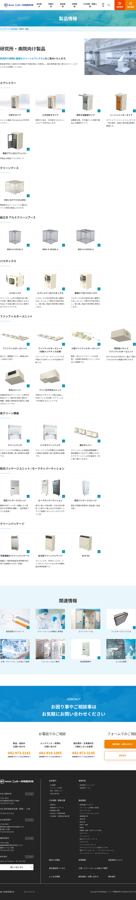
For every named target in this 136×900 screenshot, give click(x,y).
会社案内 (39, 5)
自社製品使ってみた (57, 868)
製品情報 (62, 5)
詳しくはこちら (16, 867)
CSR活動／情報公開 (90, 5)
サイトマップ (29, 891)
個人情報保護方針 (7, 891)
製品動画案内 (85, 651)
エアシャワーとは (85, 621)
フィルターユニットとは (121, 621)
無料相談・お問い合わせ (88, 876)
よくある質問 (121, 651)
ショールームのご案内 (50, 651)
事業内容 (50, 5)
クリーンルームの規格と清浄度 (50, 621)
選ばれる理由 (54, 860)
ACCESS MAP (29, 794)
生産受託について (115, 860)
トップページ (5, 29)
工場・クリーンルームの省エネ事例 (15, 651)
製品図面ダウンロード (15, 621)
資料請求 (111, 876)
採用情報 (74, 5)
